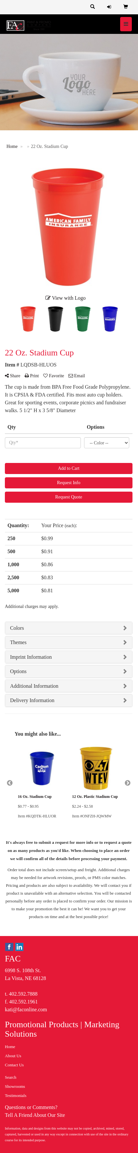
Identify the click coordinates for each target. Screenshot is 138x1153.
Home (10, 1046)
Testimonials (15, 1095)
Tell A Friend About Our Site (35, 1115)
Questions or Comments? (31, 1107)
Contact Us (14, 1064)
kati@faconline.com (26, 1009)
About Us (13, 1055)
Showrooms (15, 1086)
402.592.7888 (23, 994)
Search (10, 1077)
